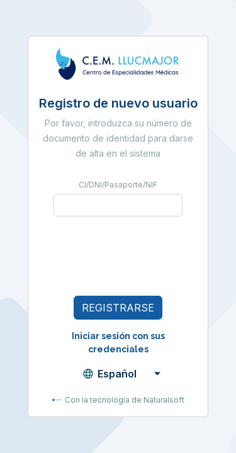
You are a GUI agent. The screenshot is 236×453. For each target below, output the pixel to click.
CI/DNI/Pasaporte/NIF (118, 184)
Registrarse (118, 307)
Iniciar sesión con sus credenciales (118, 342)
